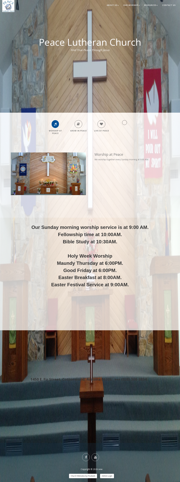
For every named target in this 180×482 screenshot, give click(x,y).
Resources (151, 5)
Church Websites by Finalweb (83, 476)
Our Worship (131, 5)
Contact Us (169, 5)
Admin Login (107, 476)
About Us (113, 5)
